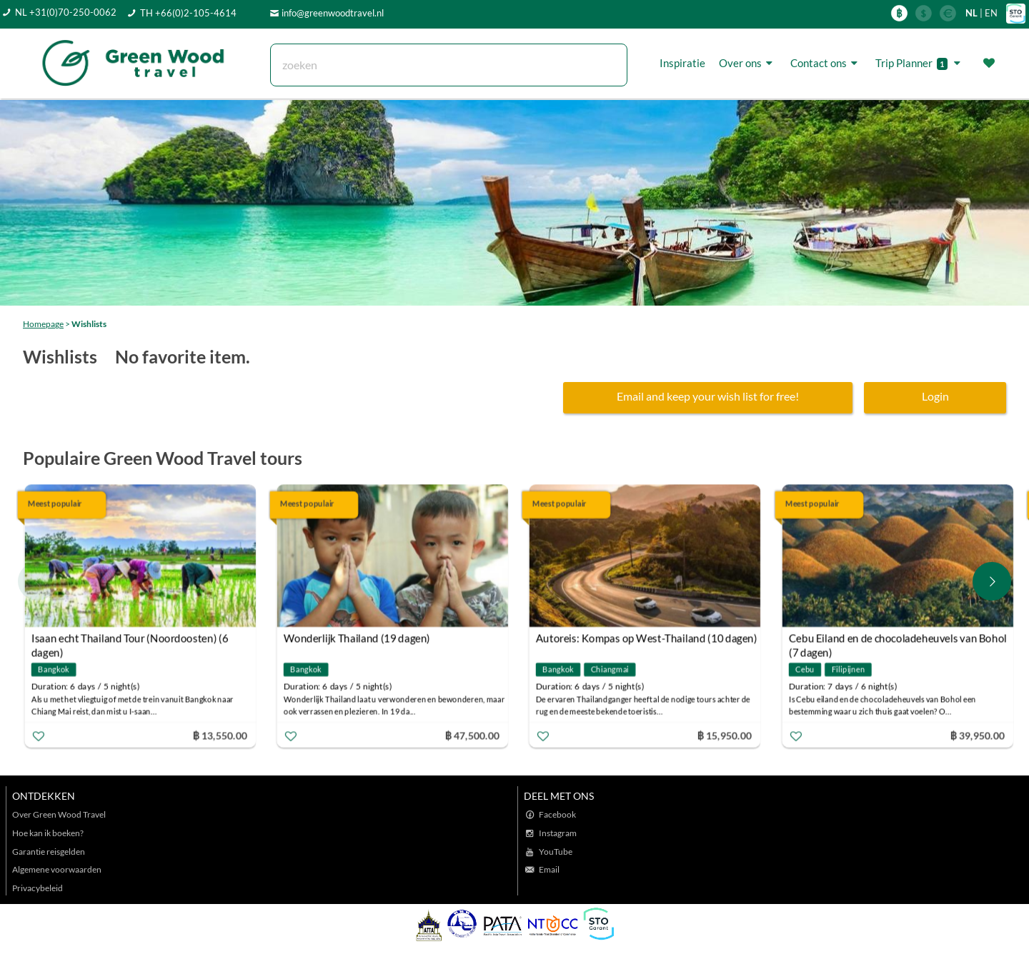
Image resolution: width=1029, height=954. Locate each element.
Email (549, 869)
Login (935, 396)
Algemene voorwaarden (56, 869)
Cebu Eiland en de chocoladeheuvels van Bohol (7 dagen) (897, 639)
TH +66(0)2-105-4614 (188, 13)
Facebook (557, 814)
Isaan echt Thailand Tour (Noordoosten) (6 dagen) (130, 639)
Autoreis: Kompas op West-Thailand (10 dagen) (646, 637)
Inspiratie (682, 62)
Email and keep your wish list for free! (708, 396)
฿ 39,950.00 (977, 734)
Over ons (748, 63)
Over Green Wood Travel (59, 814)
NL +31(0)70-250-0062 (65, 12)
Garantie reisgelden (48, 851)
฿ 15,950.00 (724, 734)
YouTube (555, 851)
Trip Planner (920, 63)
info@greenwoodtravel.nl (333, 13)
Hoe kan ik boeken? (48, 833)
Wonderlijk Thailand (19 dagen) (357, 637)
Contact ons (826, 63)
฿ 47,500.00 (472, 734)
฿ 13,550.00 (219, 734)
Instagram (558, 833)
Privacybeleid (37, 888)
